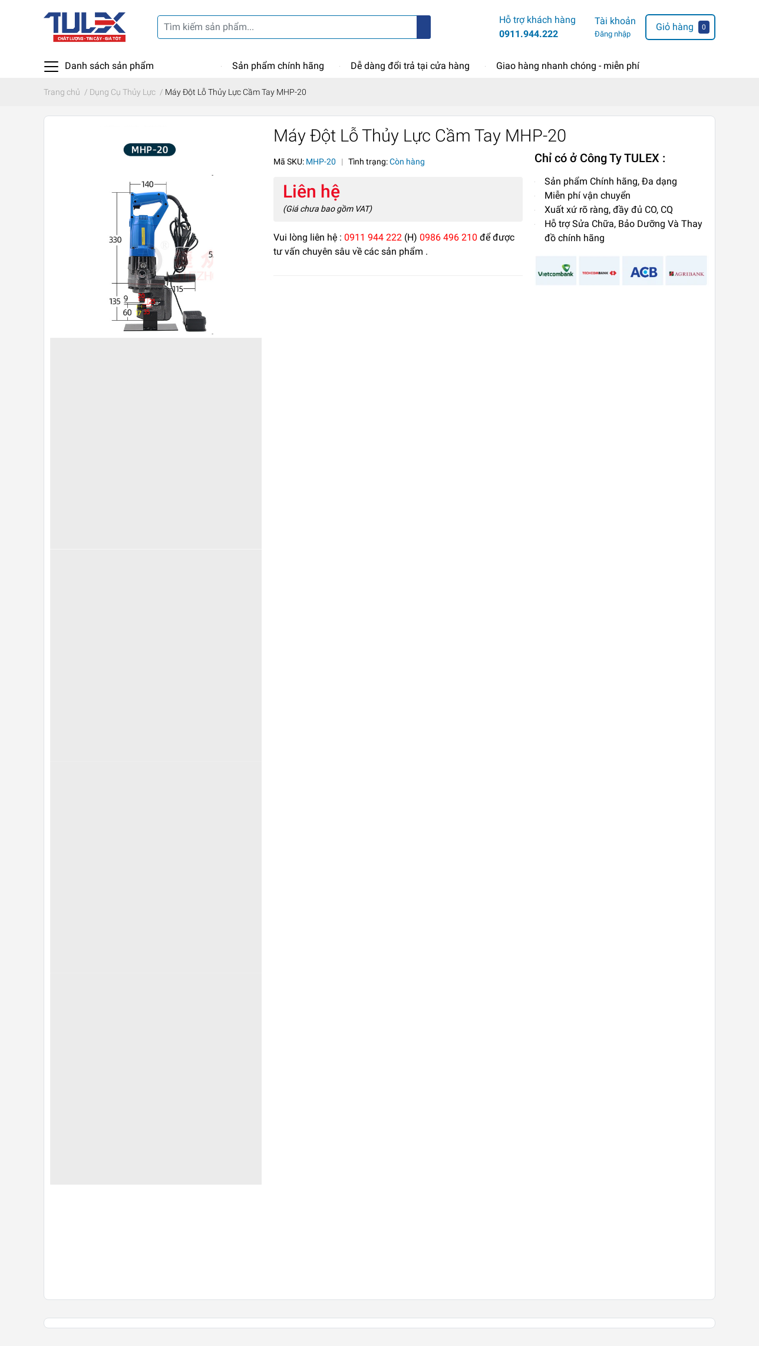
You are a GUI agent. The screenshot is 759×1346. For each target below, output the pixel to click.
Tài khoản (615, 21)
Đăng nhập (613, 33)
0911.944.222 (528, 34)
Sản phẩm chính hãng (278, 65)
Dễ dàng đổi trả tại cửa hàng (410, 65)
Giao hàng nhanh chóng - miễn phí (567, 65)
